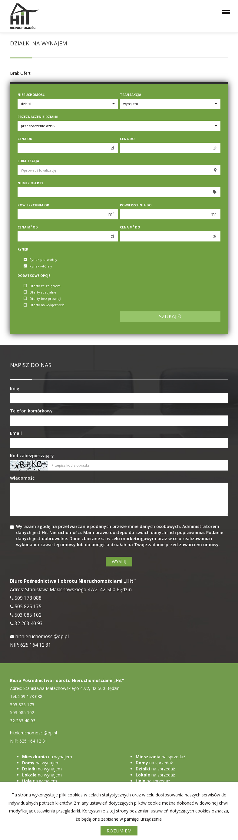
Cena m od (28, 227)
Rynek (23, 249)
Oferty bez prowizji (42, 298)
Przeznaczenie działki (38, 117)
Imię (14, 388)
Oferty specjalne (40, 292)
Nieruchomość (31, 95)
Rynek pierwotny (40, 260)
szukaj (170, 316)
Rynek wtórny (38, 266)
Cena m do (130, 227)
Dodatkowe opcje (34, 276)
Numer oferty (30, 183)
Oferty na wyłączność (44, 305)
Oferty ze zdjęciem (42, 286)
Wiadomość (22, 478)
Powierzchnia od (33, 205)
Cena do (127, 139)
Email (16, 433)
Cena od (25, 139)
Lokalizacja (28, 161)
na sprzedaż (160, 757)
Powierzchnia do (136, 205)
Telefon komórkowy (31, 411)
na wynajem (47, 757)
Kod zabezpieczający (32, 455)
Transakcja (130, 95)
